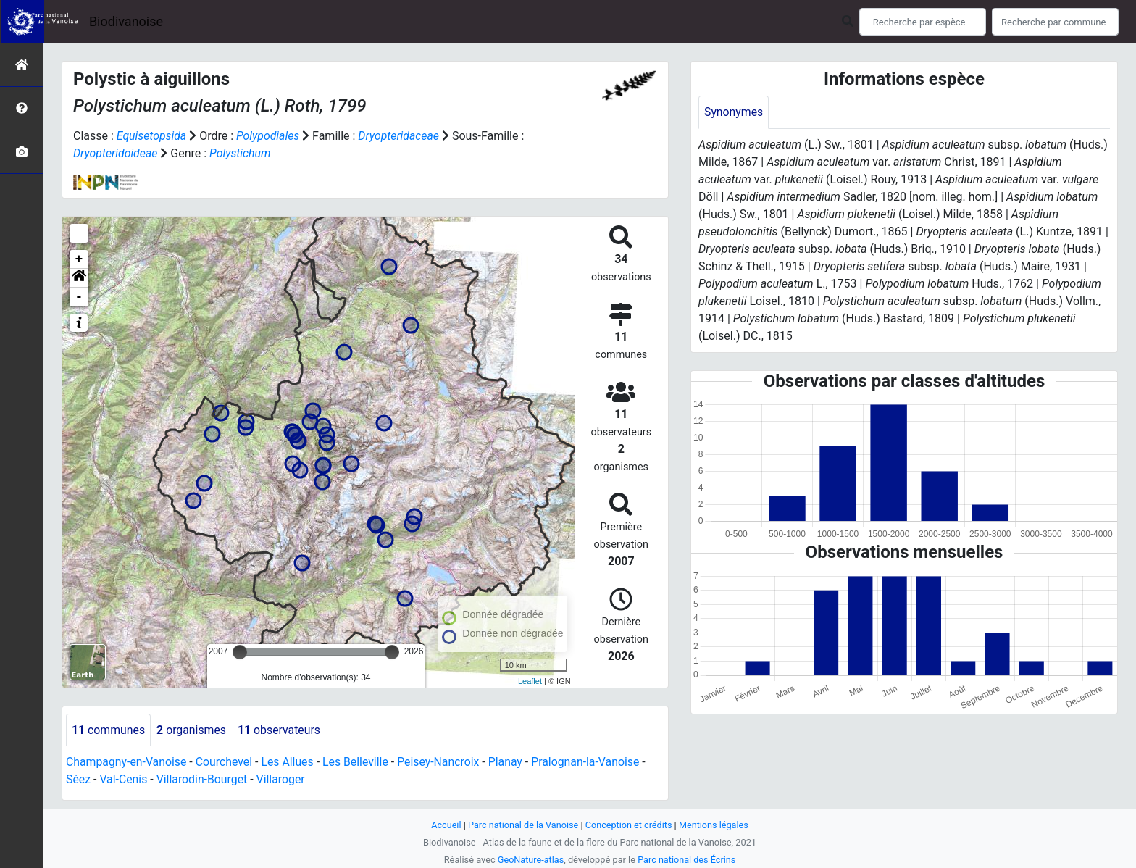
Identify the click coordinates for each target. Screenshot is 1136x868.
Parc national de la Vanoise (522, 824)
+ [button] (79, 259)
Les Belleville (358, 762)
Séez (78, 780)
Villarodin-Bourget (203, 780)
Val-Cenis (124, 780)
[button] (79, 278)
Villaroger (282, 780)
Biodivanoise (126, 21)
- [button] (79, 297)
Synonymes (734, 112)
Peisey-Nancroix (442, 762)
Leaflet (530, 681)
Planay (510, 762)
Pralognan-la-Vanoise (591, 762)
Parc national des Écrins (687, 859)
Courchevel (225, 762)
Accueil (445, 824)
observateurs (280, 730)
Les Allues (289, 762)
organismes (192, 730)
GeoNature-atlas (530, 859)
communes (109, 730)
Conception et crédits (629, 824)
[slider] (240, 652)
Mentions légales (715, 824)
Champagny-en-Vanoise (127, 762)
